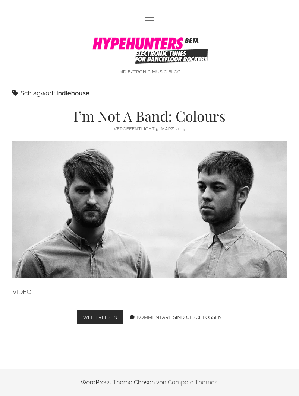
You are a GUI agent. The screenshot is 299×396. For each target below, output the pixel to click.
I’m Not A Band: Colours (149, 115)
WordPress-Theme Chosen (118, 382)
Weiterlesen (103, 318)
